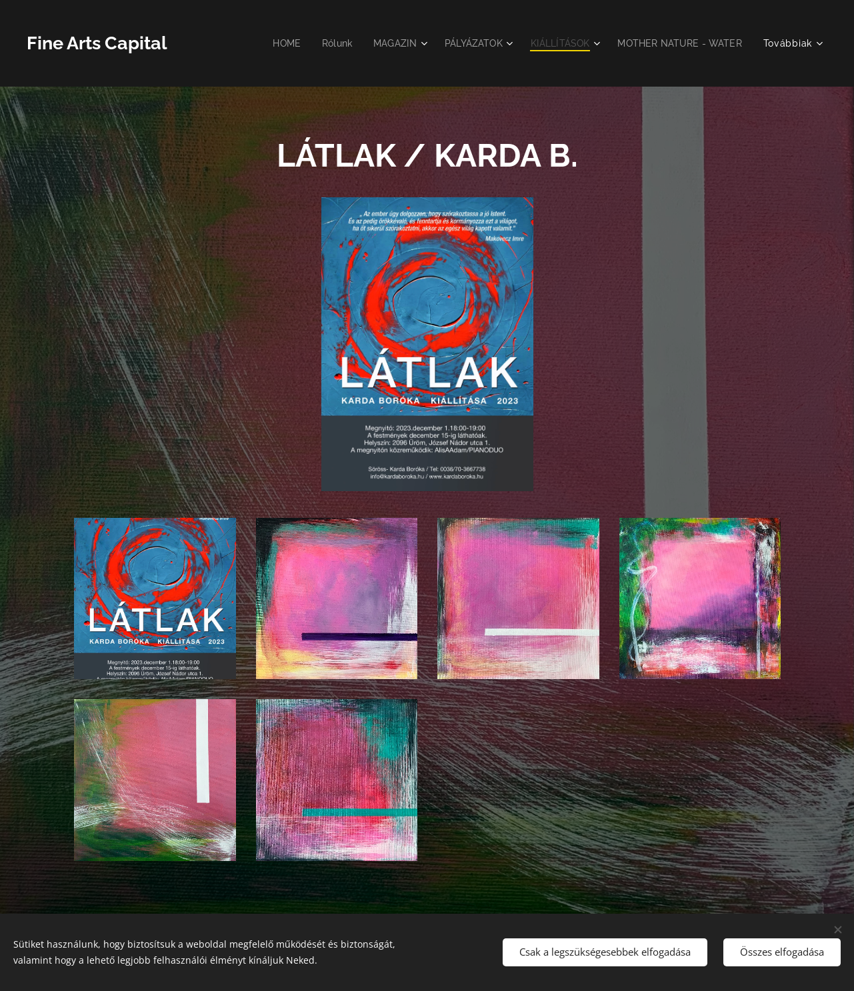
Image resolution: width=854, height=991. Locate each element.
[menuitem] (269, 43)
